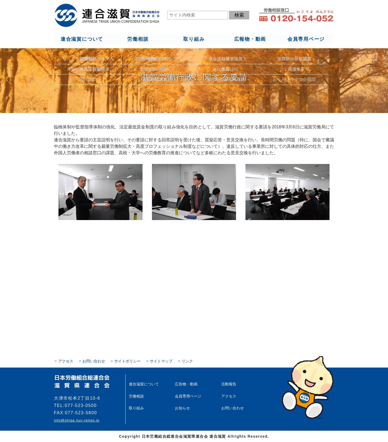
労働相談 (137, 39)
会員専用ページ (306, 39)
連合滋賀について (81, 39)
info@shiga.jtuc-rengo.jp (76, 420)
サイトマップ (161, 361)
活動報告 (228, 384)
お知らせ (182, 408)
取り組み (194, 39)
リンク (187, 361)
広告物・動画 (186, 384)
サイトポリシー (127, 361)
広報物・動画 (250, 39)
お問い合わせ (93, 361)
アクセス (65, 361)
